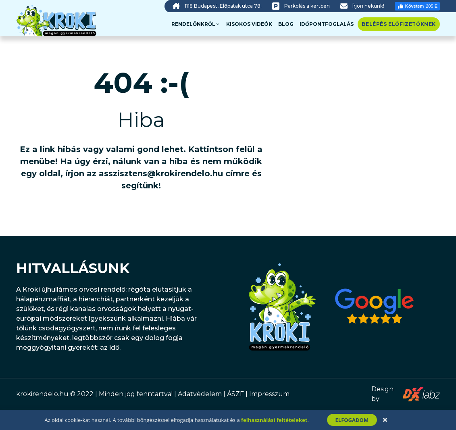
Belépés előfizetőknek (399, 24)
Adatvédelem (200, 394)
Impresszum (269, 394)
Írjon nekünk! (368, 6)
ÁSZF (235, 394)
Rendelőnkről (195, 24)
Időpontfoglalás (327, 24)
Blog (286, 24)
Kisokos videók (249, 24)
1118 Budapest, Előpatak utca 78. (223, 6)
